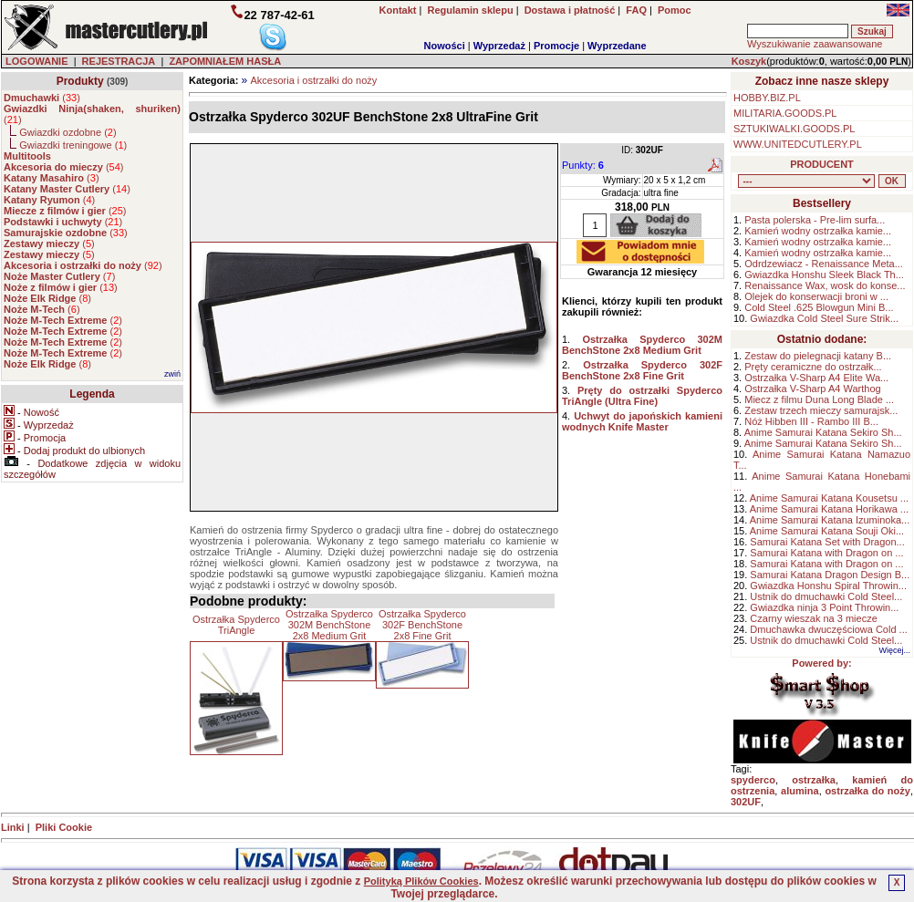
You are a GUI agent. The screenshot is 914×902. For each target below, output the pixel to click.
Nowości (444, 45)
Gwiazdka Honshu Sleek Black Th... (824, 274)
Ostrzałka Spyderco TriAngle (236, 625)
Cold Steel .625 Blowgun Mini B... (818, 307)
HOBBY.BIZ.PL (767, 97)
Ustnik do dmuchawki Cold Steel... (826, 596)
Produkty (80, 81)
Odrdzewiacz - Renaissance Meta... (823, 263)
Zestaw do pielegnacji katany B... (817, 355)
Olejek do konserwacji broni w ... (816, 296)
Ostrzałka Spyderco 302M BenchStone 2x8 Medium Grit (329, 624)
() (42, 97)
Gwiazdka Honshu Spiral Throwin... (828, 585)
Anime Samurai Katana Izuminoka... (829, 519)
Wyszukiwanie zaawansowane (814, 43)
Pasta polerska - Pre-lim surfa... (814, 219)
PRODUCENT (822, 164)
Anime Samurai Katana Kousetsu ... (829, 497)
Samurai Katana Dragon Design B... (829, 574)
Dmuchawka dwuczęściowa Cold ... (828, 629)
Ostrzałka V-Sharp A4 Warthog (812, 388)
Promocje (556, 45)
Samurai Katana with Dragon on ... (826, 552)
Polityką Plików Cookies (421, 881)
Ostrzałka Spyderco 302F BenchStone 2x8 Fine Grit (422, 624)
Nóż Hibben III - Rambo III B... (811, 421)
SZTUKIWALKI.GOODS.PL (794, 128)
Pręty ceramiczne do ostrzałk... (812, 366)
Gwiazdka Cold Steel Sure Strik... (824, 318)
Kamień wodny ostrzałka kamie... (817, 230)
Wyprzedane (617, 45)
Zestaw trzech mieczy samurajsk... (821, 410)
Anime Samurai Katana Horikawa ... (829, 508)
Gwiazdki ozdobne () (67, 132)
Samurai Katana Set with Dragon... (827, 541)
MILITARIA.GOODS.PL (785, 113)
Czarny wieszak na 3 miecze (813, 618)
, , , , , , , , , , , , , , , (806, 181)
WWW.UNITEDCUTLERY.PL (797, 144)
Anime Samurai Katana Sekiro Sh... (823, 432)
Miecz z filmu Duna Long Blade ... (819, 399)
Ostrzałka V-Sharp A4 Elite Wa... (816, 377)
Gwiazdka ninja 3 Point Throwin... (824, 607)
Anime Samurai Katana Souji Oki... (827, 530)
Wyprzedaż (499, 45)
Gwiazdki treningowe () (73, 145)
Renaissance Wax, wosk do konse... (824, 285)
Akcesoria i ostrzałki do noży (313, 80)
